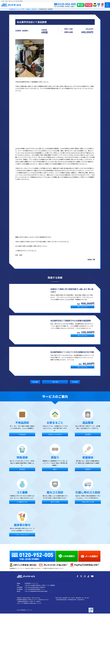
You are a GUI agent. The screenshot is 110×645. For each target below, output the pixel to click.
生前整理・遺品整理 (21, 32)
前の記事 (35, 384)
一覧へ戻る (55, 384)
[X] (81, 603)
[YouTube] (92, 603)
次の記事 (75, 384)
